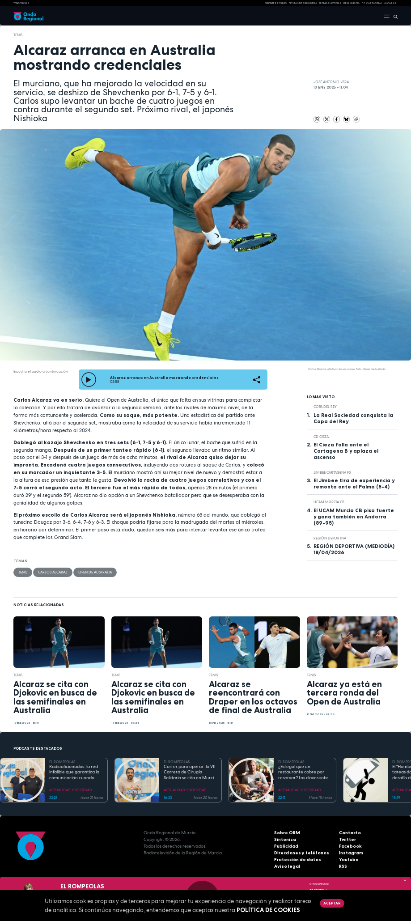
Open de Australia (95, 572)
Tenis (17, 35)
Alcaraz (390, 3)
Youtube (349, 859)
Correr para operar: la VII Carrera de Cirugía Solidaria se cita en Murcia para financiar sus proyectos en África (190, 772)
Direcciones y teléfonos (301, 853)
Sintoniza (285, 839)
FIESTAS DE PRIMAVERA (303, 3)
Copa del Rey (325, 406)
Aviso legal (287, 866)
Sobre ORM (287, 833)
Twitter (347, 839)
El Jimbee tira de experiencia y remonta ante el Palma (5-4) (354, 483)
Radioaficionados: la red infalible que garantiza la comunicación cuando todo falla (74, 772)
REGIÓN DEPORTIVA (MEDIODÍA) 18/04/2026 (354, 549)
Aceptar (331, 903)
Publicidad (286, 846)
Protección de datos (297, 859)
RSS (343, 866)
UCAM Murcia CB (329, 502)
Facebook (350, 846)
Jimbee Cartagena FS (332, 472)
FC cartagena (372, 3)
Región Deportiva (330, 538)
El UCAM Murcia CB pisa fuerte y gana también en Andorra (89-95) (354, 516)
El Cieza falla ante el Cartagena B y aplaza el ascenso (346, 450)
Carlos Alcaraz (53, 572)
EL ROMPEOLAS (62, 762)
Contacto (350, 833)
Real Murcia (351, 3)
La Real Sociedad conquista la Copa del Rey (353, 418)
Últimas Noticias (330, 3)
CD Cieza (321, 436)
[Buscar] (394, 16)
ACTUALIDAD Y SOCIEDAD (70, 790)
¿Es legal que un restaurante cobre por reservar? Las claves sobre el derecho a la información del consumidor (304, 772)
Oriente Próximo (276, 3)
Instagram (351, 853)
